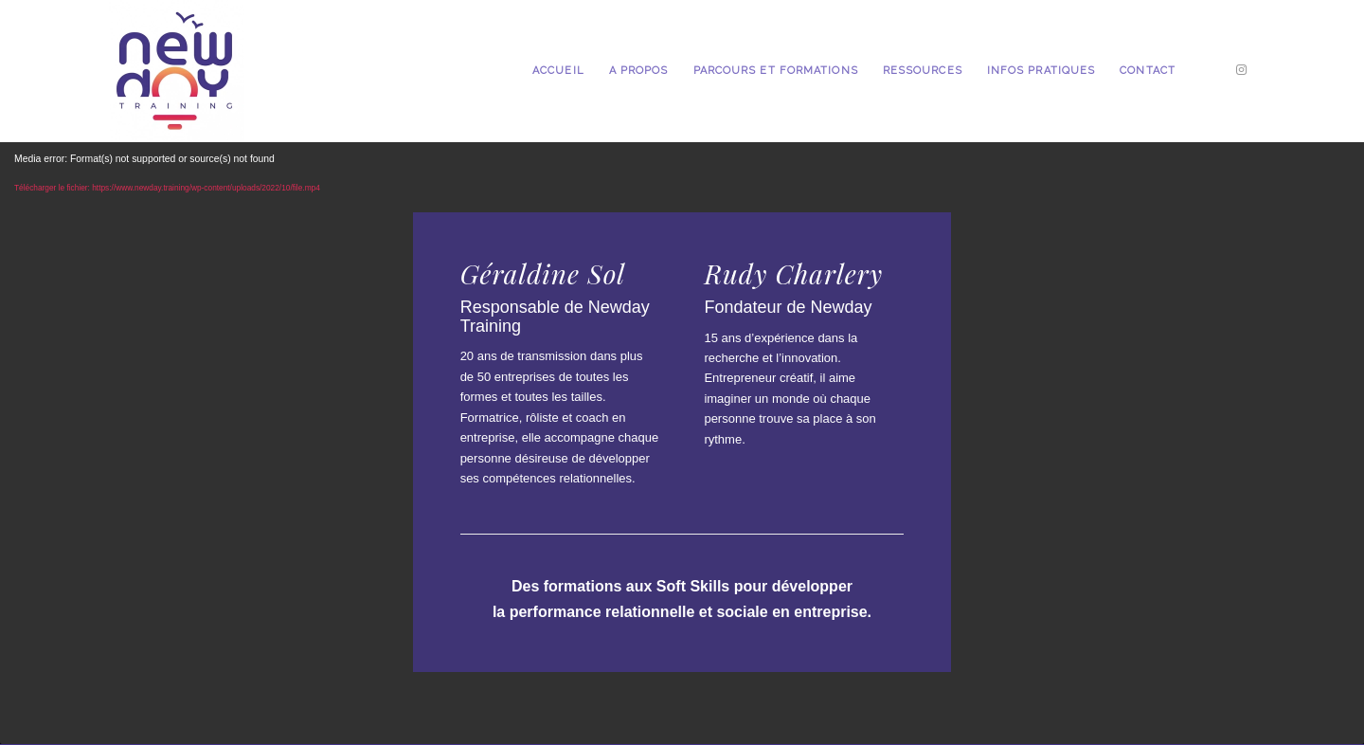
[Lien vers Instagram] (1241, 70)
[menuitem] (558, 71)
